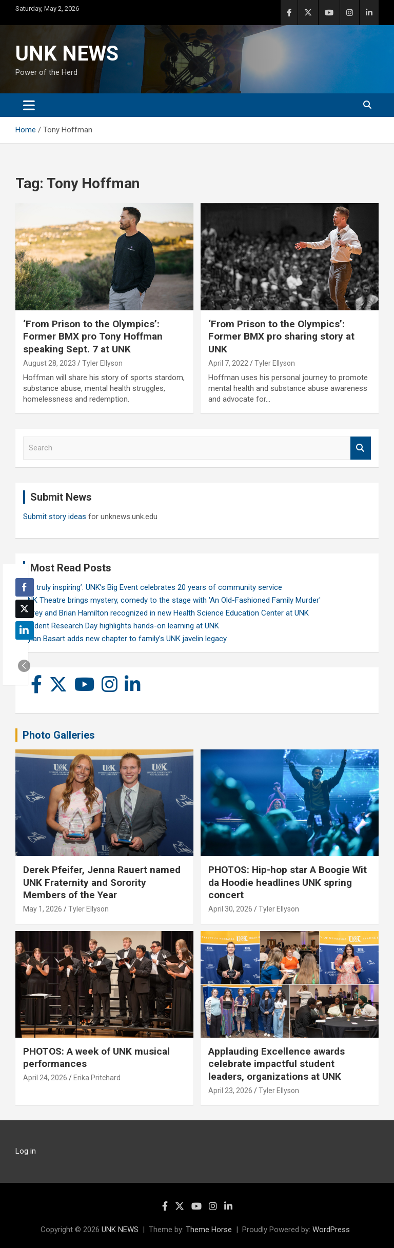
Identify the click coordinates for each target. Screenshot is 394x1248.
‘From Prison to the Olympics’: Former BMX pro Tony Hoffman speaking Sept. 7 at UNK (93, 336)
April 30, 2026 (230, 909)
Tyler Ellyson (102, 363)
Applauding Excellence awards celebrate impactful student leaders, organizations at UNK (276, 1063)
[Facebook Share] (24, 587)
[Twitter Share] (24, 609)
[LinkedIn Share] (24, 630)
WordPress (331, 1229)
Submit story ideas (54, 516)
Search (360, 448)
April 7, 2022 (228, 363)
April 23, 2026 (230, 1090)
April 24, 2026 (45, 1078)
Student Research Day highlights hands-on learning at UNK (121, 625)
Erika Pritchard (97, 1078)
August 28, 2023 (49, 363)
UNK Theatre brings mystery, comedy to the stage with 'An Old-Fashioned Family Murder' (172, 600)
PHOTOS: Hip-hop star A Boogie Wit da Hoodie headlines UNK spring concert (287, 882)
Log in (25, 1151)
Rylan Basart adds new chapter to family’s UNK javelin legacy (125, 638)
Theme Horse (209, 1229)
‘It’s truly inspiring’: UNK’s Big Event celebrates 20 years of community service (152, 587)
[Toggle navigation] (29, 105)
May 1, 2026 (42, 909)
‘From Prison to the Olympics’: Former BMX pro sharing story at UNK (281, 336)
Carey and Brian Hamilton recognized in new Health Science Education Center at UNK (166, 613)
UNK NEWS (67, 54)
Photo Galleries (59, 735)
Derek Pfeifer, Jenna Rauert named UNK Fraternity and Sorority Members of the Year (102, 882)
